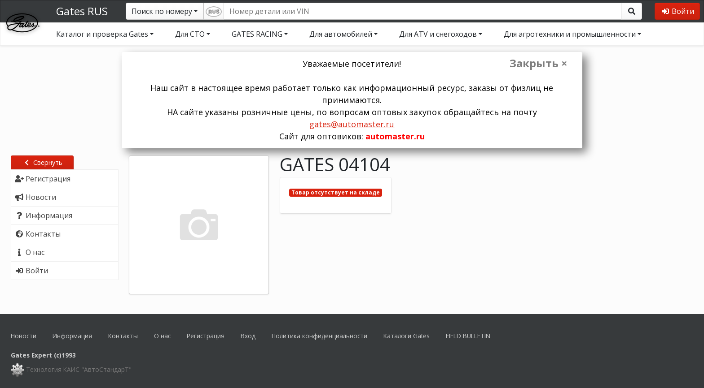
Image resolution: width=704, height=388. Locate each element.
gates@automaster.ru (351, 124)
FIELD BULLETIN (468, 336)
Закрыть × (539, 63)
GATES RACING (257, 34)
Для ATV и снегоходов (438, 34)
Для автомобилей (340, 34)
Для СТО (190, 34)
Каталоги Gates (406, 336)
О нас (162, 336)
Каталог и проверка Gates (102, 34)
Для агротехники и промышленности (570, 34)
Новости (23, 336)
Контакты (123, 336)
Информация (72, 336)
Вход (248, 336)
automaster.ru (395, 136)
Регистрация (205, 336)
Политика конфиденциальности (319, 336)
